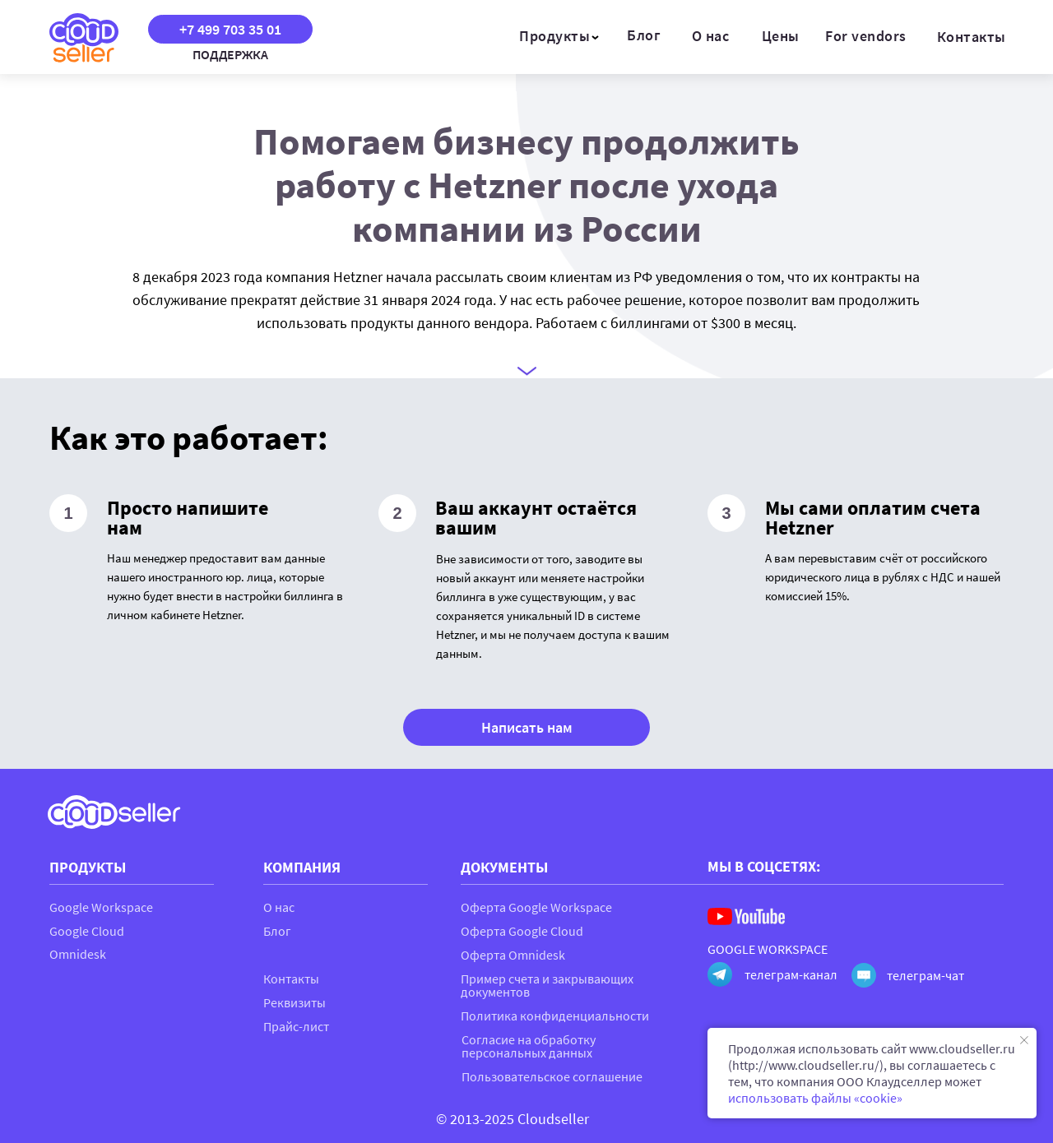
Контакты (971, 36)
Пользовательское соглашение (552, 1076)
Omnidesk (77, 954)
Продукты (554, 35)
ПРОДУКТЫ (87, 867)
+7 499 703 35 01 (230, 29)
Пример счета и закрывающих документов (547, 985)
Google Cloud (86, 931)
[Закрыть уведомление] (1024, 1040)
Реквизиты (294, 1002)
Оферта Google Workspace (536, 907)
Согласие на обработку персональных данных (529, 1046)
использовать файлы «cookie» (815, 1098)
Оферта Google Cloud (522, 931)
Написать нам (527, 727)
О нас (711, 35)
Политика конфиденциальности (555, 1015)
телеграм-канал (791, 974)
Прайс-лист (296, 1026)
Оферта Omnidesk (513, 954)
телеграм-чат (925, 975)
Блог (644, 34)
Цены (781, 35)
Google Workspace (101, 907)
